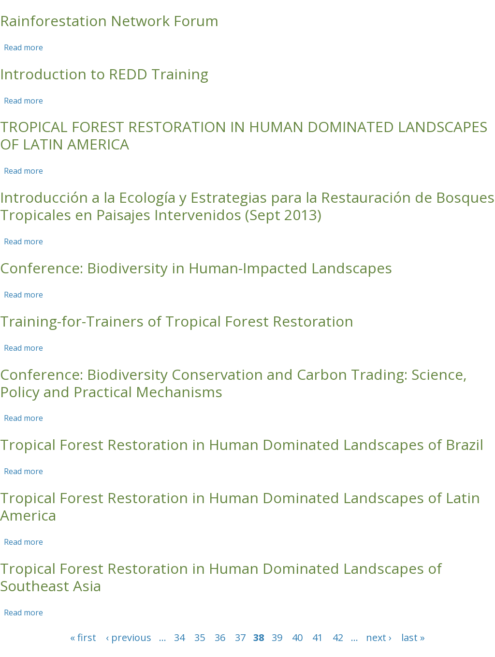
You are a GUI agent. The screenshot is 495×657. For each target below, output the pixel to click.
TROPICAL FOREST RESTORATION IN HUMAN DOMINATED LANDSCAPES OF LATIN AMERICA (243, 135)
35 (199, 637)
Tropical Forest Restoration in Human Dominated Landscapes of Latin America (240, 506)
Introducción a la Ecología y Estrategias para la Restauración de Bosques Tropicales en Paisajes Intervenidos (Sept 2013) (247, 205)
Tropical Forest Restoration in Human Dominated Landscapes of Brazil (241, 444)
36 (220, 637)
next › (379, 637)
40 (297, 637)
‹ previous (128, 637)
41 (317, 637)
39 (277, 637)
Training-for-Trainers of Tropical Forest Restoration (176, 321)
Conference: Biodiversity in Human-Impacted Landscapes (196, 268)
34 (179, 637)
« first (83, 637)
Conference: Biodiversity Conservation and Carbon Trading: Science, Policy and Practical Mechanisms (233, 383)
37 (240, 637)
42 (338, 637)
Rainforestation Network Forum (109, 20)
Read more (23, 47)
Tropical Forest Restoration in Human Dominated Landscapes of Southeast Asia (221, 577)
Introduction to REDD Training (104, 74)
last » (413, 637)
